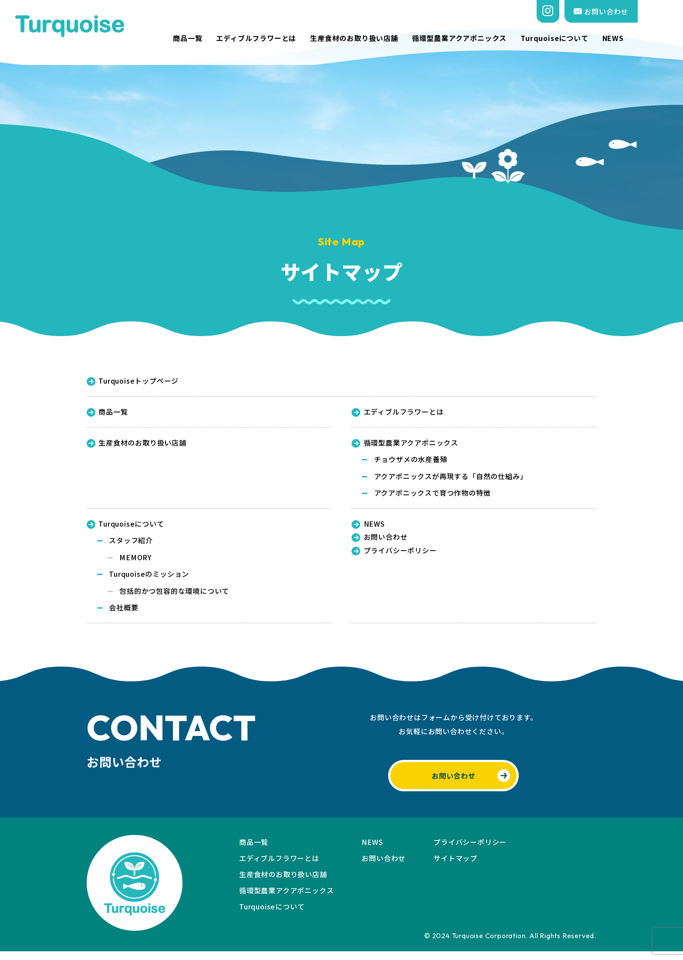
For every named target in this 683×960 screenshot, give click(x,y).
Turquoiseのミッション (149, 580)
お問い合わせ (646, 11)
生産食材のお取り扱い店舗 (399, 38)
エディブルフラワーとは (302, 38)
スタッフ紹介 (131, 545)
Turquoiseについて (599, 38)
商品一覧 (232, 38)
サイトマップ (455, 866)
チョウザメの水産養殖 (410, 461)
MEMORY (135, 563)
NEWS (658, 38)
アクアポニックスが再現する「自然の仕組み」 (450, 479)
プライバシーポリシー (394, 556)
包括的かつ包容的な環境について (174, 597)
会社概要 (123, 615)
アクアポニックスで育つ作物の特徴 (432, 496)
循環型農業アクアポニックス (504, 38)
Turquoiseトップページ (133, 381)
